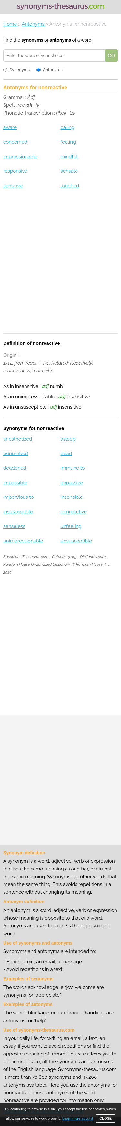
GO (111, 56)
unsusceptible (76, 541)
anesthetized (17, 439)
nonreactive (73, 512)
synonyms (32, 40)
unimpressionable (23, 541)
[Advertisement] (60, 265)
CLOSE (105, 1118)
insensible (71, 497)
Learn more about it (77, 1118)
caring (67, 127)
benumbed (15, 453)
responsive (15, 171)
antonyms (60, 40)
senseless (14, 526)
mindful (68, 156)
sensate (69, 171)
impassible (15, 483)
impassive (71, 483)
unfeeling (70, 526)
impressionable (20, 156)
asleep (67, 439)
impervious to (18, 497)
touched (69, 186)
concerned (15, 142)
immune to (72, 468)
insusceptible (18, 512)
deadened (14, 468)
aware (10, 127)
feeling (68, 142)
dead (66, 453)
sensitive (13, 186)
